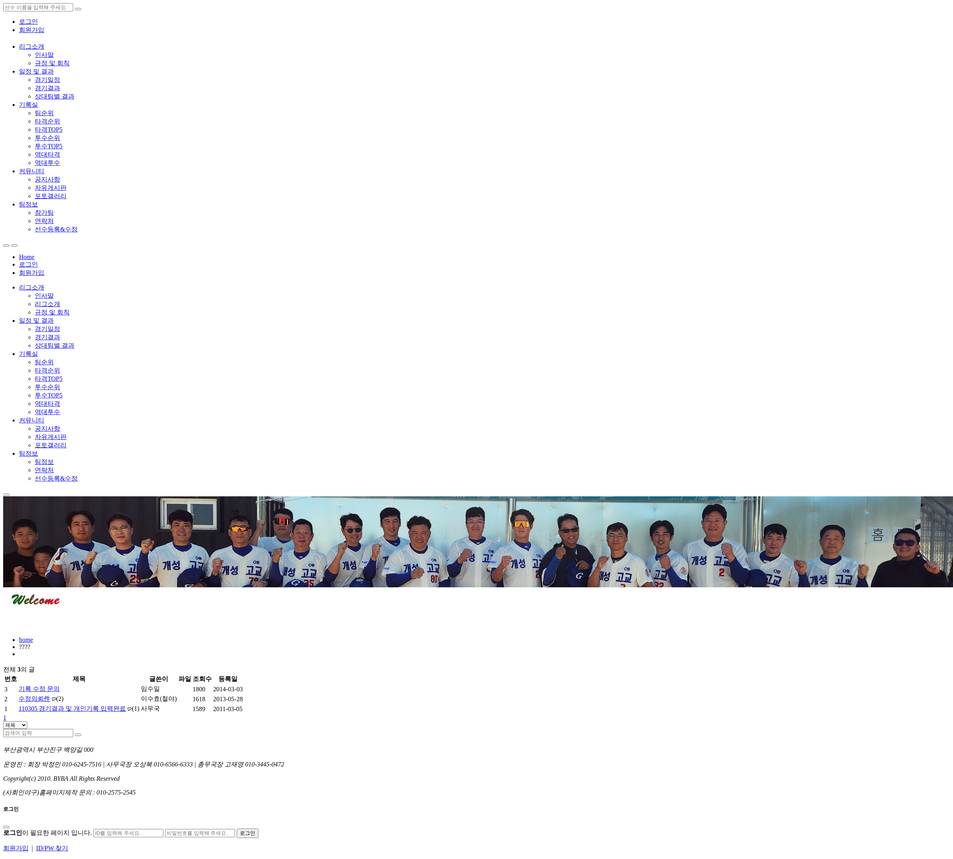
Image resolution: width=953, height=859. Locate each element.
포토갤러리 (50, 196)
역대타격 (47, 154)
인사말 (44, 54)
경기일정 (47, 79)
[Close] (6, 827)
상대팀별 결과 (54, 96)
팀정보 (28, 204)
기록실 (28, 104)
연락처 (44, 221)
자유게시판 (50, 187)
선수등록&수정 (56, 229)
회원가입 (31, 29)
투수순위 (47, 137)
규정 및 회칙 (52, 63)
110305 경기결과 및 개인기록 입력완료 (72, 708)
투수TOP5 (49, 146)
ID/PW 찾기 (52, 848)
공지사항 (47, 179)
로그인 (28, 21)
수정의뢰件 (34, 698)
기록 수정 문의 (39, 688)
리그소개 (31, 46)
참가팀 (44, 212)
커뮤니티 (31, 171)
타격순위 (47, 121)
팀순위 (44, 113)
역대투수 (47, 162)
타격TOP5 (49, 129)
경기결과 (47, 88)
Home (26, 257)
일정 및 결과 (36, 71)
